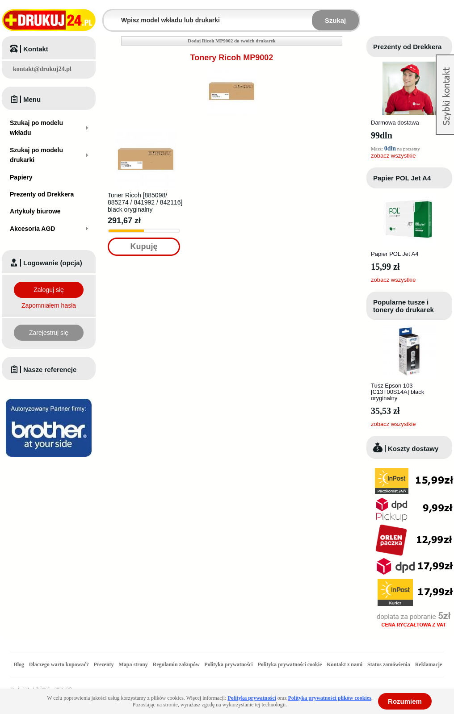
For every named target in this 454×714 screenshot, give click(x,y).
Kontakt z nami (344, 664)
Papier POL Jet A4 (402, 178)
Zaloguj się (49, 289)
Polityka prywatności (228, 664)
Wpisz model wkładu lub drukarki (109, 15)
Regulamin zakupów (176, 664)
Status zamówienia (389, 664)
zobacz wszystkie (393, 155)
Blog (19, 664)
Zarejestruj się (48, 332)
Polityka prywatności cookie (289, 664)
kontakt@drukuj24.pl (42, 69)
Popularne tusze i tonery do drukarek (403, 305)
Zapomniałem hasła (48, 305)
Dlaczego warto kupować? (59, 664)
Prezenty (104, 664)
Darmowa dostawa (395, 122)
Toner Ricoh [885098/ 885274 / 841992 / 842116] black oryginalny (145, 202)
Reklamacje (428, 664)
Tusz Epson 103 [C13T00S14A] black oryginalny (397, 391)
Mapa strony (132, 664)
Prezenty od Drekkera (407, 46)
